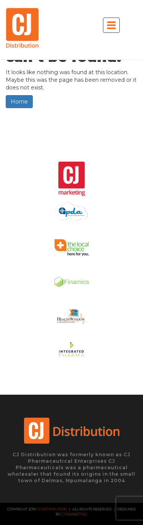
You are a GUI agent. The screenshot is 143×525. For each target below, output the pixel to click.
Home (19, 101)
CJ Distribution (51, 509)
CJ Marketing (74, 514)
